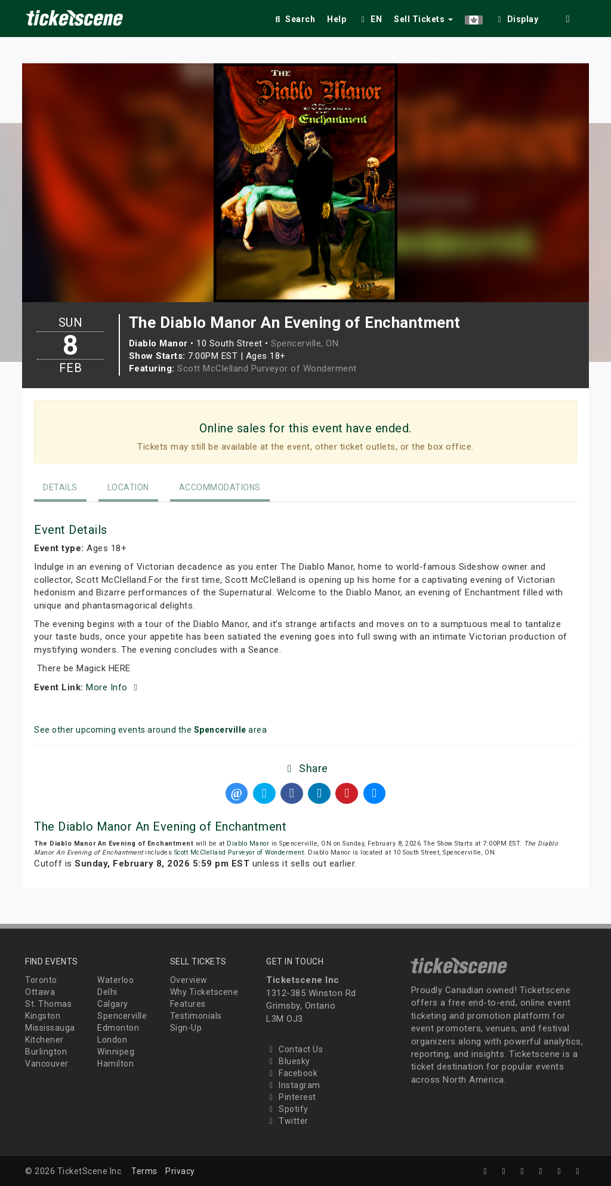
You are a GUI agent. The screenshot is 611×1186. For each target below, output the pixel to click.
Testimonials (196, 1016)
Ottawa (40, 992)
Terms (144, 1171)
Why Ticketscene (204, 992)
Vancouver (47, 1063)
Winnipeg (115, 1051)
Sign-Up (186, 1028)
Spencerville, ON (304, 343)
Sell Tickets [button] (423, 19)
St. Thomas (48, 1004)
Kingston (42, 1016)
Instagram (293, 1085)
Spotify (287, 1109)
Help (336, 19)
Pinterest (291, 1097)
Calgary (112, 1004)
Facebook (291, 1073)
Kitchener (44, 1039)
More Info (113, 687)
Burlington (46, 1051)
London (112, 1039)
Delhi (107, 992)
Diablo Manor (248, 843)
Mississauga (50, 1028)
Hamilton (115, 1063)
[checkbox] (517, 17)
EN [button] (370, 19)
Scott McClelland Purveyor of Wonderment (267, 368)
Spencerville (122, 1016)
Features (188, 1004)
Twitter (287, 1121)
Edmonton (118, 1028)
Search (294, 19)
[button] (474, 17)
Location (128, 487)
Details (60, 487)
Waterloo (115, 980)
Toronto (41, 980)
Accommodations (220, 487)
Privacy (180, 1171)
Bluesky (288, 1061)
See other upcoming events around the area (150, 730)
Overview (189, 980)
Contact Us (294, 1049)
